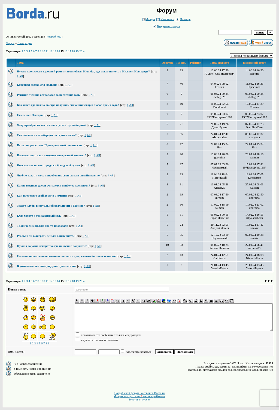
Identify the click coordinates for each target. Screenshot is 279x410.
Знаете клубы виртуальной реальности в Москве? (51, 205)
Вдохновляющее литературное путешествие (46, 266)
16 (65, 51)
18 (73, 51)
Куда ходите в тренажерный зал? (39, 215)
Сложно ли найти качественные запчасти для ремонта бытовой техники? (66, 256)
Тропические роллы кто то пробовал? (42, 225)
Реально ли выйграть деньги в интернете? (46, 235)
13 (54, 51)
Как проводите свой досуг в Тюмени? (42, 195)
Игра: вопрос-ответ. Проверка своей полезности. (50, 145)
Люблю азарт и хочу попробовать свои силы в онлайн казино (58, 175)
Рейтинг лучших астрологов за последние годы (48, 94)
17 (69, 51)
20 (80, 51)
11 (47, 51)
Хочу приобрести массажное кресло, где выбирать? (51, 125)
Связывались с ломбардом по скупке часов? (47, 135)
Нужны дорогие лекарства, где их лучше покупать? (52, 245)
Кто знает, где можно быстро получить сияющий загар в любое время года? (68, 104)
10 (43, 51)
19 (77, 51)
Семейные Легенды (30, 115)
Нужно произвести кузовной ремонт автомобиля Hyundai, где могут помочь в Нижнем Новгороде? (83, 71)
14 (58, 51)
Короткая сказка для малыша (37, 84)
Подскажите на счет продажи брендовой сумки (48, 165)
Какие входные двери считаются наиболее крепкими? (53, 185)
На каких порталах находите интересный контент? (51, 155)
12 (50, 51)
